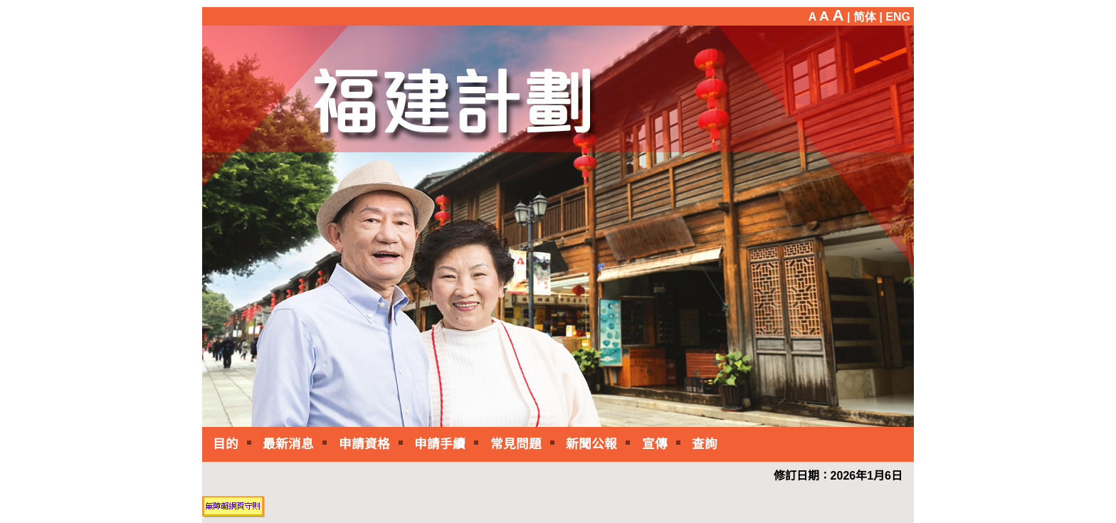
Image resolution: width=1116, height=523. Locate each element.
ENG (897, 17)
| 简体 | (865, 17)
